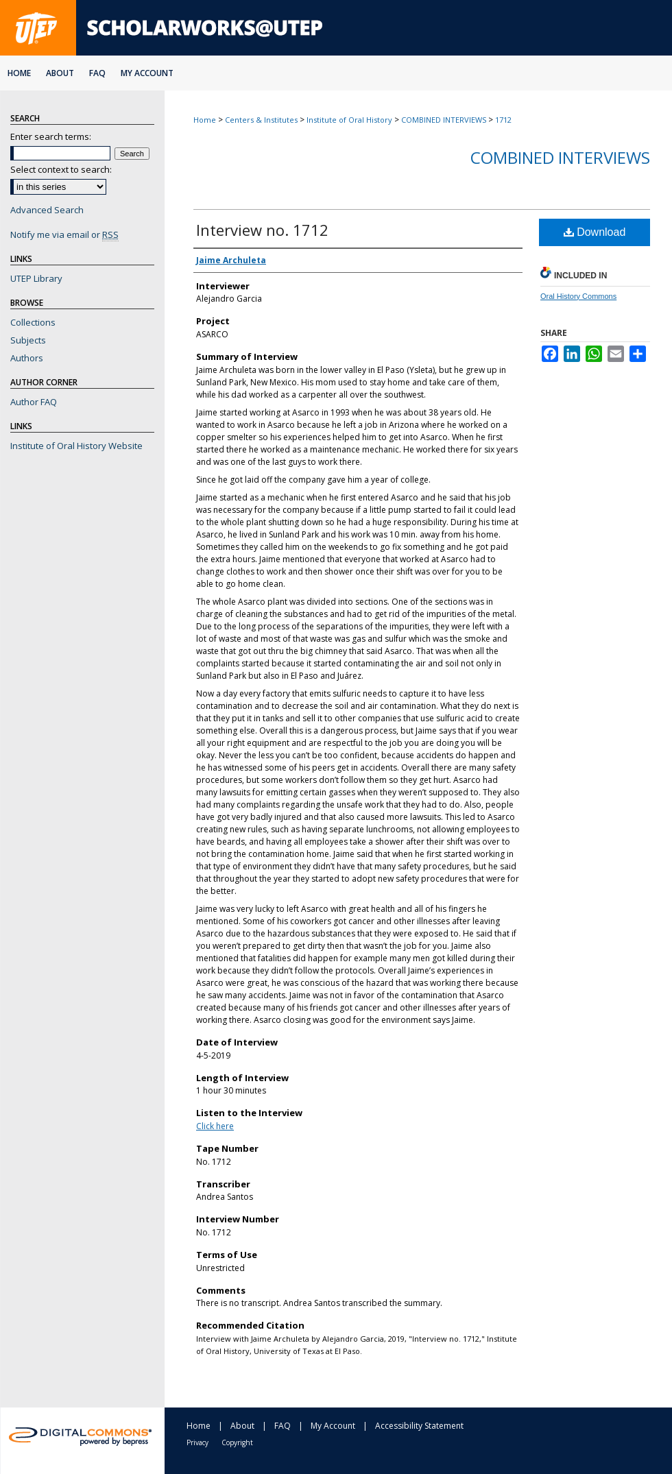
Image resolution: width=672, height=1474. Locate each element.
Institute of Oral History (349, 119)
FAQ (282, 1425)
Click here (215, 1126)
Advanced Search (47, 210)
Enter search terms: (50, 136)
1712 (503, 119)
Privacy (197, 1442)
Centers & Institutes (261, 119)
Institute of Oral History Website (76, 445)
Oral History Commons (578, 296)
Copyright (237, 1442)
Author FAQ (33, 402)
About (242, 1425)
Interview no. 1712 (262, 229)
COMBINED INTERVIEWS (443, 119)
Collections (33, 322)
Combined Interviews (560, 157)
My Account (333, 1425)
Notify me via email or (64, 234)
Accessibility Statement (419, 1425)
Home (204, 119)
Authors (26, 358)
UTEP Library (36, 278)
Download (595, 232)
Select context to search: (61, 169)
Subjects (28, 340)
